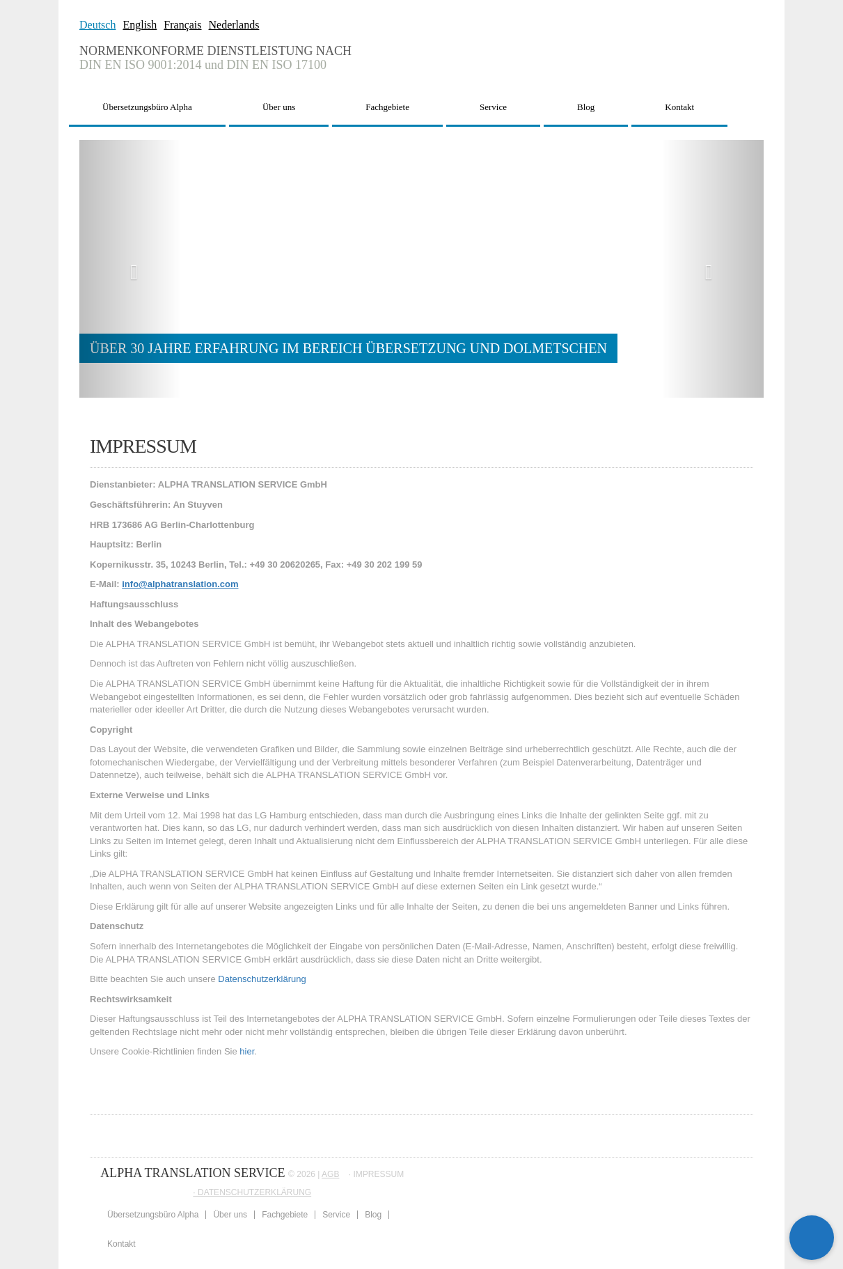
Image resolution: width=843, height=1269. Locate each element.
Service (493, 107)
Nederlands (234, 25)
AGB (330, 1174)
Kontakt (679, 107)
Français (182, 25)
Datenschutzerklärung (262, 979)
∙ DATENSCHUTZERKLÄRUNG (252, 1192)
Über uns (278, 107)
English (140, 25)
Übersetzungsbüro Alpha (147, 107)
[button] (130, 269)
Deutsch (97, 25)
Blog (585, 107)
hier (246, 1051)
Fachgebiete (387, 107)
